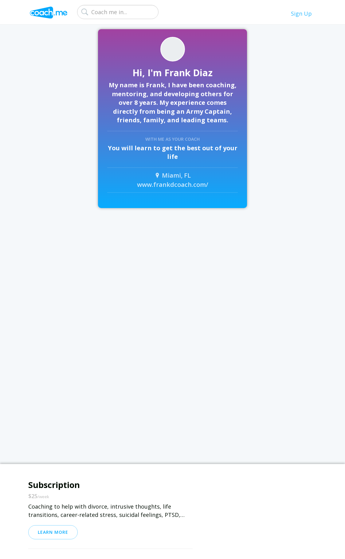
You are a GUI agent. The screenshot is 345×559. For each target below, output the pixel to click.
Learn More (53, 532)
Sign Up (301, 13)
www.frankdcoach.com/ (172, 184)
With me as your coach (172, 139)
